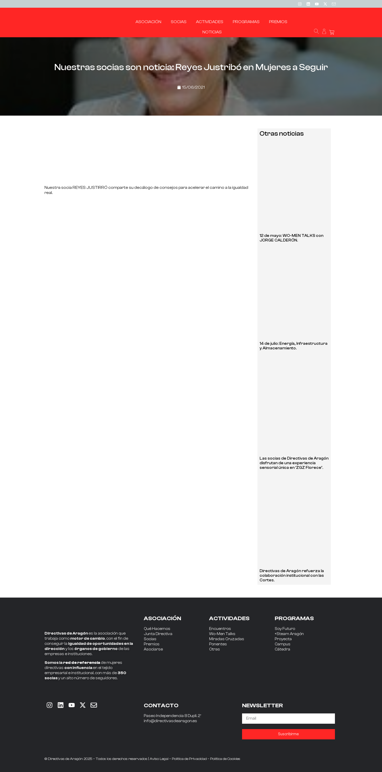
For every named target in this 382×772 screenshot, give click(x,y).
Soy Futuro (285, 629)
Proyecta (283, 639)
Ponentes (218, 644)
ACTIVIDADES (229, 618)
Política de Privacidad (189, 759)
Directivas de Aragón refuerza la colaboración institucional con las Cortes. (292, 575)
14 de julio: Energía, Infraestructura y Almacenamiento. (293, 345)
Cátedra (282, 649)
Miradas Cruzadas (226, 639)
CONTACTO (161, 705)
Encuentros (220, 629)
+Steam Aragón (289, 634)
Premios (151, 644)
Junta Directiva (158, 634)
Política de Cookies (225, 759)
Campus (282, 644)
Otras (214, 649)
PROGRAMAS (294, 618)
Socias (150, 639)
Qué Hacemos (157, 629)
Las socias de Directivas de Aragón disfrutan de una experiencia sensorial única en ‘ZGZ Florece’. (294, 463)
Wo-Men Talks (222, 634)
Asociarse (153, 649)
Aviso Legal (159, 759)
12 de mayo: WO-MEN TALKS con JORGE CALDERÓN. (291, 238)
